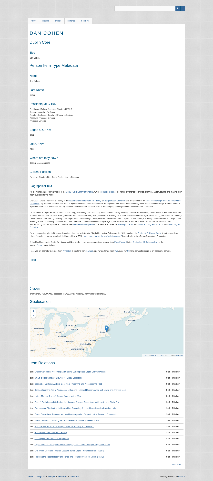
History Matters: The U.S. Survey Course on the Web (58, 396)
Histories (71, 21)
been (74, 224)
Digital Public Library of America (79, 192)
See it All (85, 21)
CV (128, 251)
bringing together (108, 192)
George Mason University (114, 201)
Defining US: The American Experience (52, 438)
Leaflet (145, 355)
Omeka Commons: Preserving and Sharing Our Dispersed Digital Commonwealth (70, 372)
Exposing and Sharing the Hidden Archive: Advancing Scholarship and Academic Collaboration (76, 408)
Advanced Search (182, 8)
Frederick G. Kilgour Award (149, 233)
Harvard (89, 251)
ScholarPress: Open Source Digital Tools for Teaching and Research (64, 426)
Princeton (66, 251)
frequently (89, 224)
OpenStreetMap (157, 355)
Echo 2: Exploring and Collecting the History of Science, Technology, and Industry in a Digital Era (77, 402)
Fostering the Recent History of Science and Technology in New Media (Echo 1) (69, 457)
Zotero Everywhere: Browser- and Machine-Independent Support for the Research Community (76, 414)
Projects (45, 21)
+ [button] (33, 311)
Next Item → (177, 464)
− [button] (33, 315)
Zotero (39, 245)
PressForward (120, 242)
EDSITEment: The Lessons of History (51, 432)
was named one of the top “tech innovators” (103, 236)
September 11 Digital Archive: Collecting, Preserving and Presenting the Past (68, 384)
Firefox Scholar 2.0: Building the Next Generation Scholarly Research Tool (67, 420)
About (33, 21)
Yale (116, 251)
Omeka (181, 476)
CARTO (179, 355)
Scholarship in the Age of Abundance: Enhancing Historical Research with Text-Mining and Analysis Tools (80, 390)
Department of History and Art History (84, 201)
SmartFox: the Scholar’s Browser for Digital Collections (58, 378)
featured (81, 224)
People (58, 21)
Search (177, 8)
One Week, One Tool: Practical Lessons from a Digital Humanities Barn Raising (69, 451)
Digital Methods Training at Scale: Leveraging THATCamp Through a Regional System (72, 445)
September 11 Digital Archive (145, 242)
